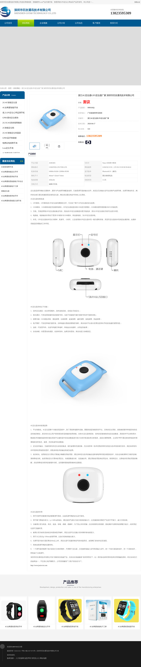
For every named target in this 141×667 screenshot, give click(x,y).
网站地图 (43, 658)
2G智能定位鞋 (8, 128)
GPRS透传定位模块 (10, 118)
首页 (10, 88)
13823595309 (94, 135)
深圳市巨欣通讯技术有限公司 (47, 651)
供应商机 (26, 23)
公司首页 (8, 23)
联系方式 (114, 23)
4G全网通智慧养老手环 (9, 196)
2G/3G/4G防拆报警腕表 (12, 123)
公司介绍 (61, 23)
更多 (21, 161)
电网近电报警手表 (10, 143)
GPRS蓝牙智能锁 (9, 138)
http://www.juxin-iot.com (39, 565)
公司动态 (78, 23)
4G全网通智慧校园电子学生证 (12, 181)
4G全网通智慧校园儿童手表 (11, 201)
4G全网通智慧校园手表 (126, 626)
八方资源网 (20, 658)
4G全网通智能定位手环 (9, 172)
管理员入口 (35, 658)
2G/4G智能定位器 (9, 103)
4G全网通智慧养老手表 (9, 176)
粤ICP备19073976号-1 (29, 651)
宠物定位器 (5, 191)
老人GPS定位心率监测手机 (13, 113)
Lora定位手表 (8, 148)
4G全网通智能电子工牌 (9, 186)
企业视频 (43, 23)
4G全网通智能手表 (10, 108)
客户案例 (96, 23)
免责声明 (27, 658)
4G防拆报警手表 (7, 167)
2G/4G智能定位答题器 (11, 133)
